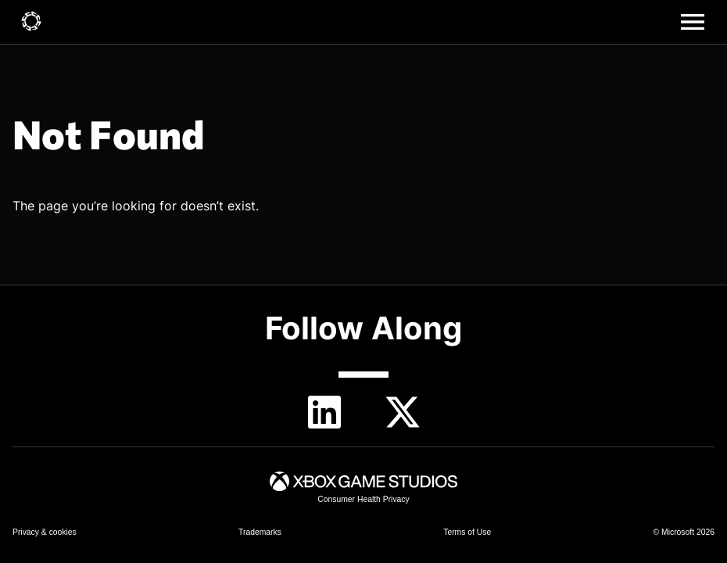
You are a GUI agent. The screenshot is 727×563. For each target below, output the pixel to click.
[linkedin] (324, 412)
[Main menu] (692, 22)
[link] (31, 22)
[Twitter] (402, 412)
